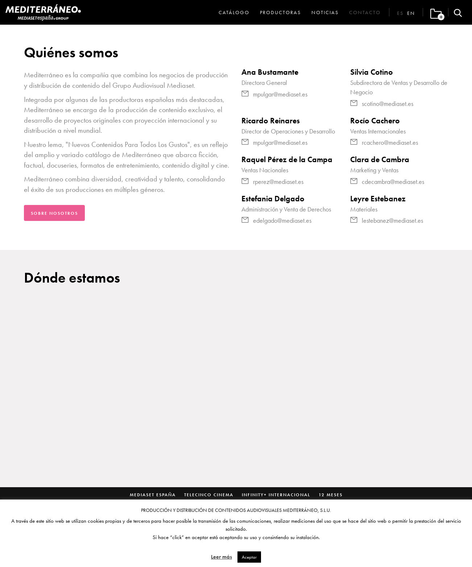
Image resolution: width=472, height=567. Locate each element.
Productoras (280, 12)
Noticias (325, 12)
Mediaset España (153, 495)
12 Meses (331, 495)
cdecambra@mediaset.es (393, 181)
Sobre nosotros (54, 213)
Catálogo (234, 12)
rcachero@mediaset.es (390, 142)
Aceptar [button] (249, 557)
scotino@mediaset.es (387, 103)
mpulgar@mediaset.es (280, 94)
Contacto (365, 12)
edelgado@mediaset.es (282, 220)
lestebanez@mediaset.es (392, 220)
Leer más (221, 556)
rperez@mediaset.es (278, 181)
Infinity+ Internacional (276, 495)
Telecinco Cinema (208, 495)
